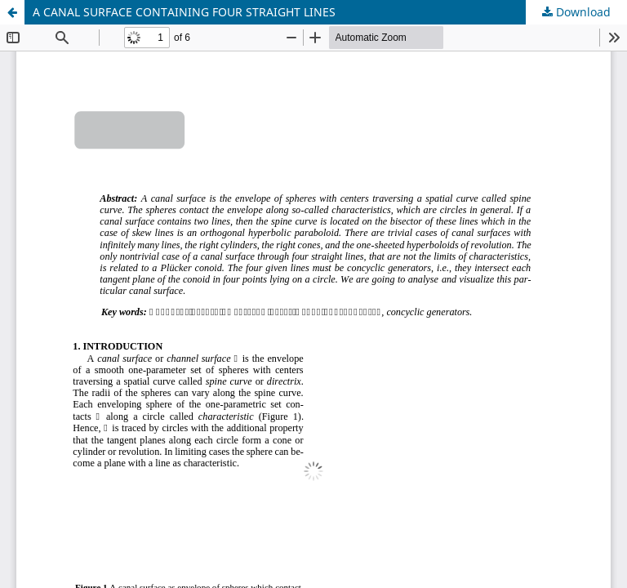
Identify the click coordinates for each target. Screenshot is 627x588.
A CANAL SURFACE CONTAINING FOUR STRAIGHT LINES (184, 12)
